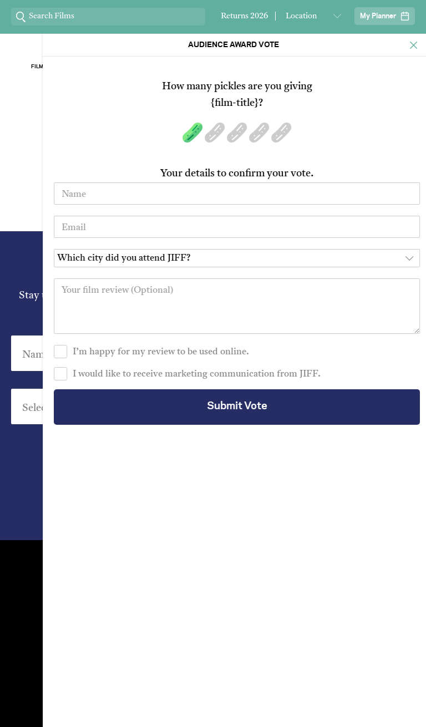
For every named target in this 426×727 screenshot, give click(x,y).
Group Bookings (114, 618)
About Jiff (133, 66)
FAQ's (311, 618)
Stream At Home (311, 580)
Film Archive (50, 66)
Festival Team (311, 562)
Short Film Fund (311, 599)
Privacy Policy (275, 507)
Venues (115, 580)
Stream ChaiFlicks (376, 66)
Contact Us (114, 562)
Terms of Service (329, 702)
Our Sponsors (293, 66)
